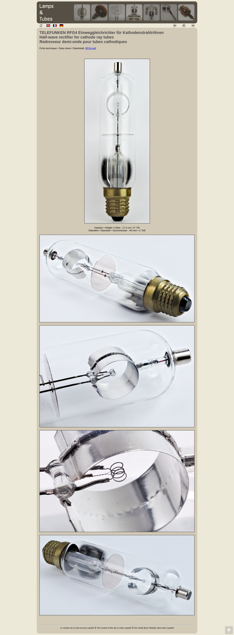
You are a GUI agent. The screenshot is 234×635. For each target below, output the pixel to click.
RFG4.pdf (90, 48)
